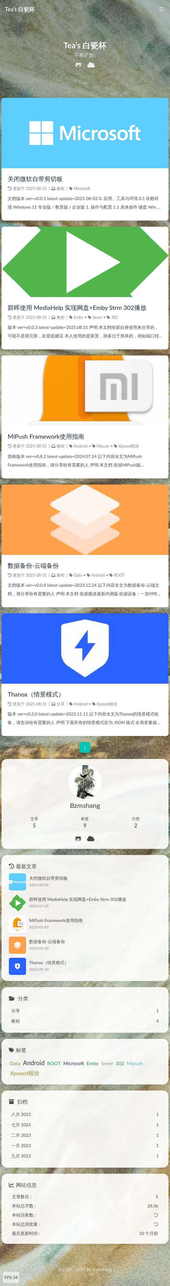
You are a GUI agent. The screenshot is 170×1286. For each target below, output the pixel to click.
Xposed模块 (129, 446)
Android (80, 446)
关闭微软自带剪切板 (35, 179)
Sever (97, 317)
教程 (61, 189)
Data (78, 575)
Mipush (103, 446)
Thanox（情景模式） (36, 694)
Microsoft (82, 189)
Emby (78, 317)
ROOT (119, 575)
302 (114, 317)
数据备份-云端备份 (33, 565)
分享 (61, 704)
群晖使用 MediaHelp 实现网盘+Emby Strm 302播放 (77, 307)
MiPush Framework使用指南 (46, 436)
